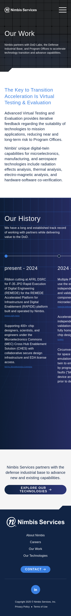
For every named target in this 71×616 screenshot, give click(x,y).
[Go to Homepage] (21, 10)
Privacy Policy (22, 606)
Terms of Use (41, 606)
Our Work (35, 548)
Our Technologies (35, 555)
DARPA (60, 339)
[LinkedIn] (35, 589)
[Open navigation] (60, 10)
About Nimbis (35, 535)
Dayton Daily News (12, 316)
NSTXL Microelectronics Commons (18, 367)
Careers (35, 542)
